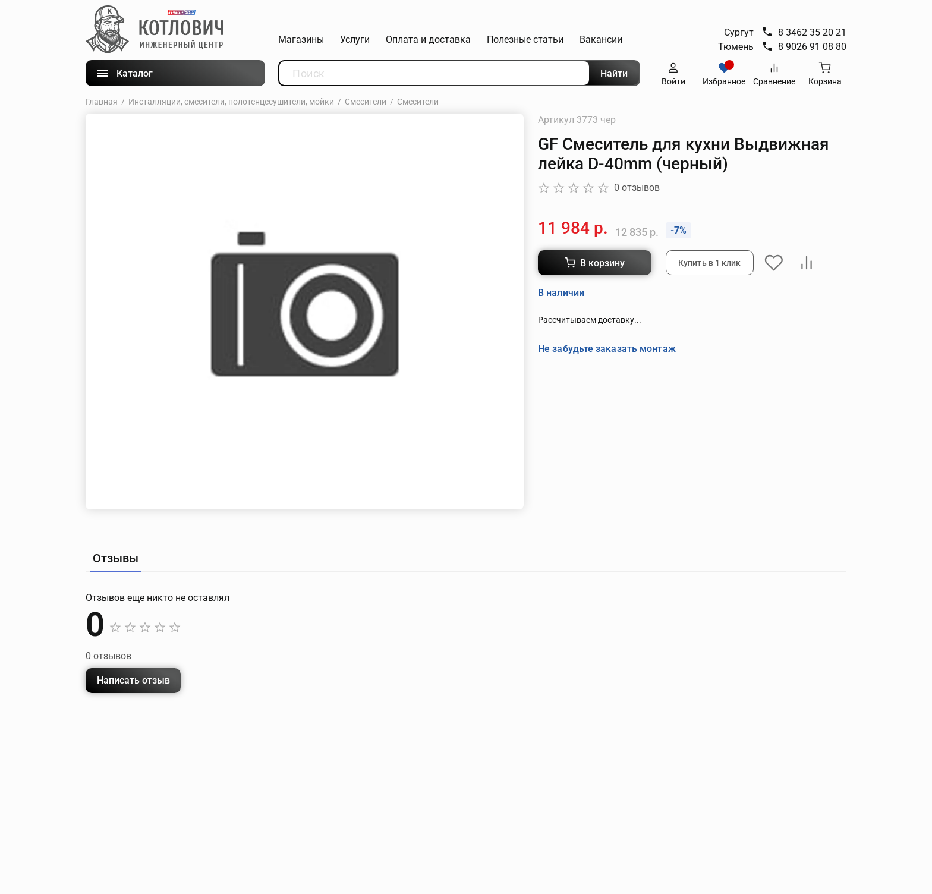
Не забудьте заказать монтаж (607, 348)
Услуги (355, 39)
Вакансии (601, 39)
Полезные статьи (525, 39)
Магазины (301, 39)
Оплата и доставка (428, 39)
